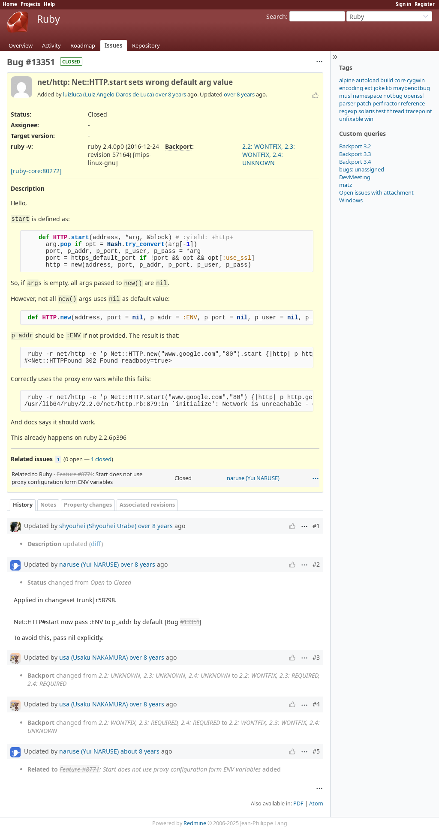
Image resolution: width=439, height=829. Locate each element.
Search (276, 16)
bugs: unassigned (361, 169)
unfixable (351, 119)
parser (347, 103)
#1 (316, 526)
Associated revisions (147, 504)
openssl (414, 95)
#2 (316, 564)
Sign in (403, 4)
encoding (351, 88)
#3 (316, 657)
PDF (298, 803)
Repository (146, 45)
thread (395, 111)
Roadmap (82, 45)
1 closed (101, 459)
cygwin (416, 80)
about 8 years (139, 751)
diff (96, 544)
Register (425, 4)
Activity (51, 45)
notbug (393, 95)
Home (10, 4)
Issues (114, 45)
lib (389, 88)
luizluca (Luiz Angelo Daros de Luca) (108, 94)
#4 (316, 704)
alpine (347, 80)
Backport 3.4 (355, 161)
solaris (366, 111)
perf (378, 103)
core (400, 80)
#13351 (189, 622)
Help (49, 4)
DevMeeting (354, 177)
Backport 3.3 (355, 154)
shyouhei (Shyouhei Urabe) (97, 526)
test (381, 111)
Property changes (88, 504)
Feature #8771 (75, 474)
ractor (392, 103)
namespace (367, 95)
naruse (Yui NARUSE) (253, 478)
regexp (348, 111)
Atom (316, 803)
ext (368, 88)
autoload (367, 80)
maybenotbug (411, 88)
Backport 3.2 (355, 146)
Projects (30, 4)
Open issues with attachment (376, 192)
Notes (48, 504)
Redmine (194, 823)
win (368, 119)
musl (345, 95)
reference (413, 103)
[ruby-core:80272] (36, 171)
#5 (316, 751)
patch (364, 103)
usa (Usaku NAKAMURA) (93, 657)
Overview (21, 45)
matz (345, 185)
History (23, 504)
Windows (351, 200)
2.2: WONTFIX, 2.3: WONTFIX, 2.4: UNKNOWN (268, 154)
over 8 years (170, 94)
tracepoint (419, 111)
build (386, 80)
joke (379, 88)
